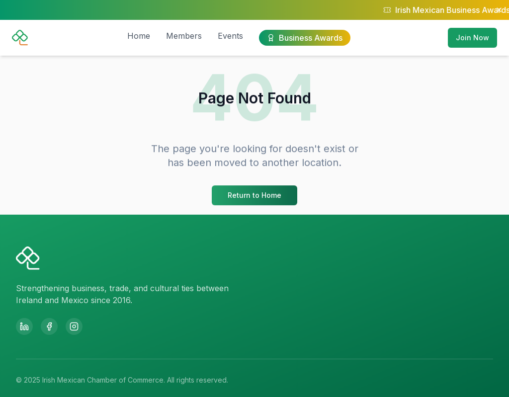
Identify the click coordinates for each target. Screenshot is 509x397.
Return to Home (254, 196)
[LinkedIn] (24, 326)
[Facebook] (49, 326)
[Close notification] (499, 10)
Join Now (472, 37)
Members (184, 36)
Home (138, 36)
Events (230, 36)
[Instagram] (74, 326)
